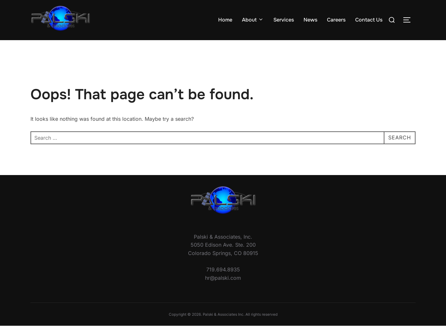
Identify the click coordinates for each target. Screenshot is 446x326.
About (253, 19)
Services (283, 19)
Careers (336, 19)
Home (225, 19)
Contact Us (368, 19)
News (310, 19)
